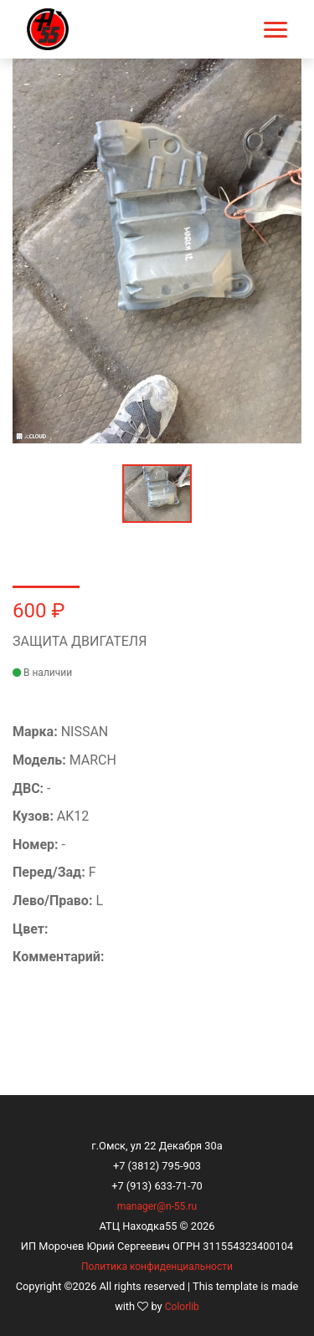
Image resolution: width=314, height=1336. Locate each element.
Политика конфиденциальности (157, 1266)
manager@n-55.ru (157, 1206)
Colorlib (182, 1307)
